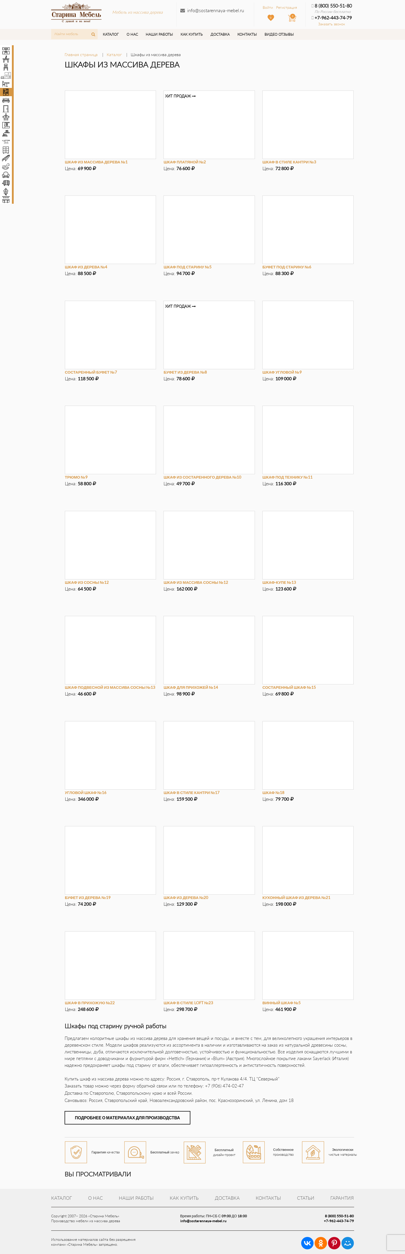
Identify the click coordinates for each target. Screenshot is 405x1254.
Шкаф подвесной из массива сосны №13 (110, 687)
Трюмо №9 (76, 477)
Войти (268, 7)
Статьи (305, 1198)
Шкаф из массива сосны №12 (195, 582)
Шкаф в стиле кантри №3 (289, 162)
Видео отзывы (279, 34)
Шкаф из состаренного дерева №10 (202, 477)
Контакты (247, 34)
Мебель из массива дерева (137, 12)
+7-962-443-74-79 (339, 1221)
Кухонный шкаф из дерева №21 (296, 897)
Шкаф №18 (273, 792)
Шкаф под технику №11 (287, 477)
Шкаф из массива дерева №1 (96, 162)
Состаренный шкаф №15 (289, 687)
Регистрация (286, 7)
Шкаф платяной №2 (184, 162)
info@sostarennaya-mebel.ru (215, 10)
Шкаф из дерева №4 (86, 267)
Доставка (220, 34)
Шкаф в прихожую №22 (90, 1002)
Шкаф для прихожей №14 (190, 687)
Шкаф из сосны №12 (87, 582)
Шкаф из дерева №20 (185, 897)
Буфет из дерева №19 (88, 897)
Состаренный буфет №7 (91, 372)
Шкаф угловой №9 (282, 372)
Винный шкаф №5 (281, 1002)
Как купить (191, 34)
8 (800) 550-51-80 (331, 6)
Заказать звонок (331, 24)
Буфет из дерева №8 (185, 372)
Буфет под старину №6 (286, 267)
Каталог (111, 34)
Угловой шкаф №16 (85, 792)
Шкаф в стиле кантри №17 (191, 792)
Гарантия (342, 1198)
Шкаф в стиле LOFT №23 (188, 1002)
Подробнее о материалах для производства (127, 1117)
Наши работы (159, 34)
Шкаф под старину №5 (187, 267)
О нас (132, 34)
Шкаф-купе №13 (279, 582)
